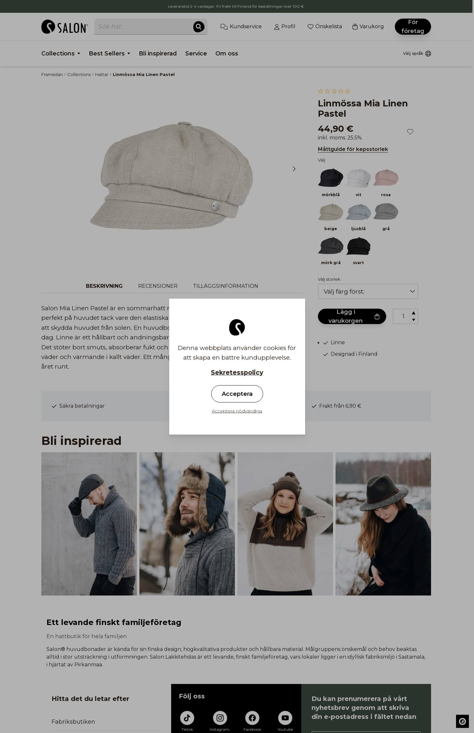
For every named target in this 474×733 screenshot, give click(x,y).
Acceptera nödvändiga (237, 411)
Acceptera (237, 393)
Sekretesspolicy (237, 372)
